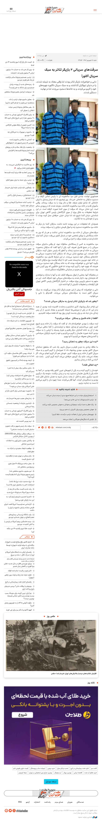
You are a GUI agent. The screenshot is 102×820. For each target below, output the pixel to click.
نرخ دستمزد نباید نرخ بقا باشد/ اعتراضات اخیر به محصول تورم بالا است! (20, 483)
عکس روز (51, 616)
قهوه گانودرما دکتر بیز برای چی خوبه (19, 609)
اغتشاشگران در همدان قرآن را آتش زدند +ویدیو (20, 196)
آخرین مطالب (25, 301)
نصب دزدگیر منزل (62, 768)
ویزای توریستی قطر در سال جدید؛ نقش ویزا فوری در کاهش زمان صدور (19, 565)
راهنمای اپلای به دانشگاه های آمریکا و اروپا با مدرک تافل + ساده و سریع (19, 553)
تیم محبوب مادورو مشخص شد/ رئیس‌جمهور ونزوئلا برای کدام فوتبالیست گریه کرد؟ (19, 474)
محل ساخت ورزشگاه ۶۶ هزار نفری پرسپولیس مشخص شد (21, 465)
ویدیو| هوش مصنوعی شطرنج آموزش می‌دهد (19, 329)
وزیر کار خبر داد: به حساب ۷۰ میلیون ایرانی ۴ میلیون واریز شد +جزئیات (20, 71)
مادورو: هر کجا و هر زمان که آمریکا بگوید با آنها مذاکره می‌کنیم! (21, 229)
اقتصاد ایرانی (78, 772)
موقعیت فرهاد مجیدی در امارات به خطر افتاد (20, 450)
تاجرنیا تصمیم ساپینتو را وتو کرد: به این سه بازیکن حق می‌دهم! (20, 498)
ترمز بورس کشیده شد (24, 421)
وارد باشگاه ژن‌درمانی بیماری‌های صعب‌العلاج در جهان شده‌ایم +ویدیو (21, 516)
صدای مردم (59, 802)
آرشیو (28, 802)
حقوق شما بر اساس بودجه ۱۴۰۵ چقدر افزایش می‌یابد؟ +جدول (19, 250)
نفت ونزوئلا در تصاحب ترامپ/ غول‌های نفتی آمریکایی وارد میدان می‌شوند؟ (19, 385)
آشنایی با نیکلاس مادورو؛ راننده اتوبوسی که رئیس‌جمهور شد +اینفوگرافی (20, 141)
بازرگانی (27, 537)
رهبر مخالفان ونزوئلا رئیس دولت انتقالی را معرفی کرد (21, 109)
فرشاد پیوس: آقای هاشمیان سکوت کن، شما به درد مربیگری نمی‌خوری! (19, 354)
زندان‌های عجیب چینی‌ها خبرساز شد (19, 398)
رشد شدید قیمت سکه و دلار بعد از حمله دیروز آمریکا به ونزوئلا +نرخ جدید (20, 491)
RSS (20, 802)
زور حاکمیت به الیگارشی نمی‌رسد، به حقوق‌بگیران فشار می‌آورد (20, 166)
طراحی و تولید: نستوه (87, 817)
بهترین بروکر (67, 772)
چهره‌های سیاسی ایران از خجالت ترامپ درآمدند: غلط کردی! (73, 414)
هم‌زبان (69, 802)
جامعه (85, 55)
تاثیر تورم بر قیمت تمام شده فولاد (20, 570)
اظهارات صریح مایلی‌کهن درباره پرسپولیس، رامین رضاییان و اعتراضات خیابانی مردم (20, 212)
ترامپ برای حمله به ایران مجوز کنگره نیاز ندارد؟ (20, 182)
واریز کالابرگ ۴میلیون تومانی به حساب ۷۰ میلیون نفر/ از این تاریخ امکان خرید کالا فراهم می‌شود (19, 117)
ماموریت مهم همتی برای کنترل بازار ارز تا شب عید (19, 392)
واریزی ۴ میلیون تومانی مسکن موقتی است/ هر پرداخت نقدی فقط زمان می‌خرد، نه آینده (19, 338)
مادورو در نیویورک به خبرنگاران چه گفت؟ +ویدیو (21, 134)
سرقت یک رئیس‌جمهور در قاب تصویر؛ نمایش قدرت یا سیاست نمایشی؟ (19, 428)
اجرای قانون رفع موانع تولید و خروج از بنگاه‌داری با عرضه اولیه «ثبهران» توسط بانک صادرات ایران (19, 544)
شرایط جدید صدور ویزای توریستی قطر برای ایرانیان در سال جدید (20, 560)
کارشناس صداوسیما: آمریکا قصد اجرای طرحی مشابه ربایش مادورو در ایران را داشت (19, 507)
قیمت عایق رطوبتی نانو (20, 768)
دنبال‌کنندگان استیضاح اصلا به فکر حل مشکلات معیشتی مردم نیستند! (19, 307)
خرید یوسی (51, 768)
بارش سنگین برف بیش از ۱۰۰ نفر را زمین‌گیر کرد (21, 370)
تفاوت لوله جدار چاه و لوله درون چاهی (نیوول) (19, 576)
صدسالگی (80, 802)
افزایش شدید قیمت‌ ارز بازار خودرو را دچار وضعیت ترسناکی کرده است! (20, 315)
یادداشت (47, 802)
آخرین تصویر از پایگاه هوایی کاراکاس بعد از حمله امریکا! (20, 126)
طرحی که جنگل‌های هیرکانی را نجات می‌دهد (78, 419)
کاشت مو (94, 768)
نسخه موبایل (51, 781)
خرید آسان (19, 294)
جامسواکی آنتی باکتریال (19, 289)
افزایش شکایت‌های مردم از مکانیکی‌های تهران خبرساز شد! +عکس (73, 673)
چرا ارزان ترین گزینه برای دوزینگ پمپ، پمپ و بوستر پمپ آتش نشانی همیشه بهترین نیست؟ (19, 596)
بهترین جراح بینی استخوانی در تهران (40, 772)
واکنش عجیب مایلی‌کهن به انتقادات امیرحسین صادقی (20, 442)
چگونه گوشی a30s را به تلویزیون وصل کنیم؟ (19, 604)
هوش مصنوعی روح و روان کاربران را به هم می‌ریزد (77, 409)
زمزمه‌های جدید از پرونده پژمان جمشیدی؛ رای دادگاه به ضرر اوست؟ (21, 86)
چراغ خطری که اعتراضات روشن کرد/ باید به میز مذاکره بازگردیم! (20, 377)
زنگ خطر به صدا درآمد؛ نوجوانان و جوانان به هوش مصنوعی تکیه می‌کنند (68, 404)
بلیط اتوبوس (22, 772)
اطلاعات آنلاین (54, 10)
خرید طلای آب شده (90, 772)
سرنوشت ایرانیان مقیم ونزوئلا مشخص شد (19, 93)
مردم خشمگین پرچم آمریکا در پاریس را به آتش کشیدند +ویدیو (19, 523)
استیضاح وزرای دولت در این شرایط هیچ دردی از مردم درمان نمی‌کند (70, 395)
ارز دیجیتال (57, 772)
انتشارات (37, 802)
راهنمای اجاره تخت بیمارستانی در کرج (18, 581)
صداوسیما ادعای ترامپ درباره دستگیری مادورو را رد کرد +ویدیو (22, 236)
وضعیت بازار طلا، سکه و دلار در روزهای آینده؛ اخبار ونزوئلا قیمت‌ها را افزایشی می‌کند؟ (19, 150)
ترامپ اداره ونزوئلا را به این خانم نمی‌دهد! (79, 399)
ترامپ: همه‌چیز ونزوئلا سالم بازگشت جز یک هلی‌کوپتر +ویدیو (20, 78)
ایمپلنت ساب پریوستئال (37, 768)
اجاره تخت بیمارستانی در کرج (80, 768)
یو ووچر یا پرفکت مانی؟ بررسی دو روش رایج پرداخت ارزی (19, 587)
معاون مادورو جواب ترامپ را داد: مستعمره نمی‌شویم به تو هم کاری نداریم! (19, 101)
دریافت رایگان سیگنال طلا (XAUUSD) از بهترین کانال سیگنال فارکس (19, 435)
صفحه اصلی (92, 55)
